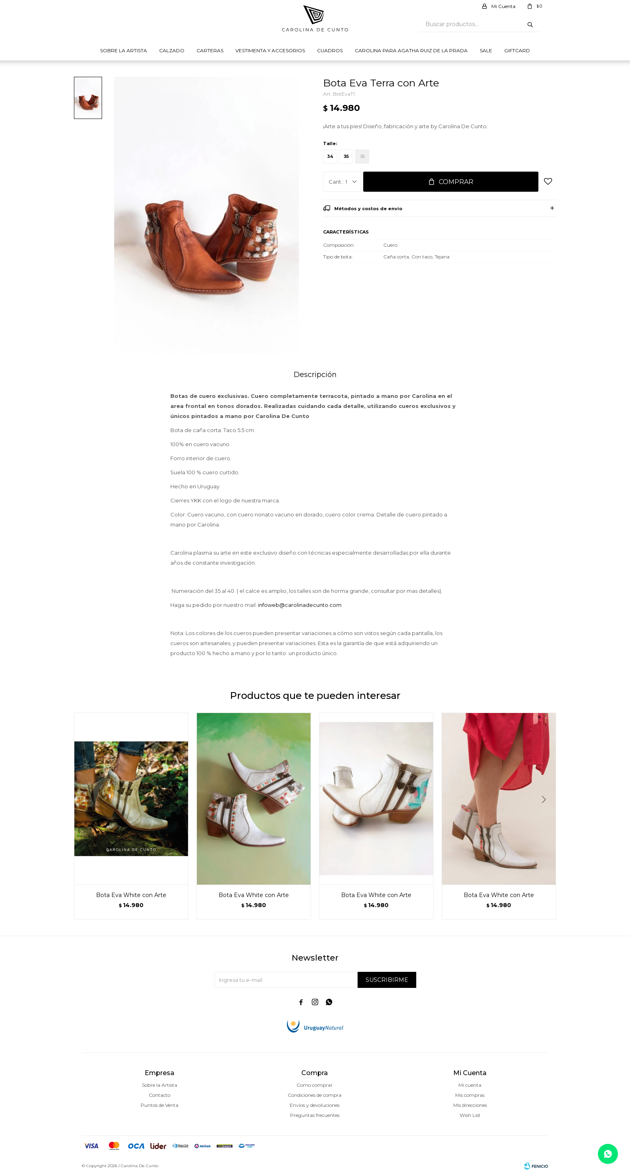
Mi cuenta (469, 1085)
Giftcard (517, 50)
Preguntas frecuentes (315, 1115)
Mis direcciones (470, 1105)
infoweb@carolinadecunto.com (300, 605)
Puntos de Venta (159, 1105)
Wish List (470, 1115)
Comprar (456, 182)
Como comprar (315, 1085)
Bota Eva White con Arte (131, 895)
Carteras (209, 50)
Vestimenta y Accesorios (270, 50)
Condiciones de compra (315, 1095)
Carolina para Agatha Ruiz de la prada (411, 50)
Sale (486, 50)
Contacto (159, 1095)
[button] (546, 816)
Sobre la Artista (123, 50)
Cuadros (330, 50)
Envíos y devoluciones (315, 1105)
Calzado (171, 50)
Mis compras (470, 1095)
